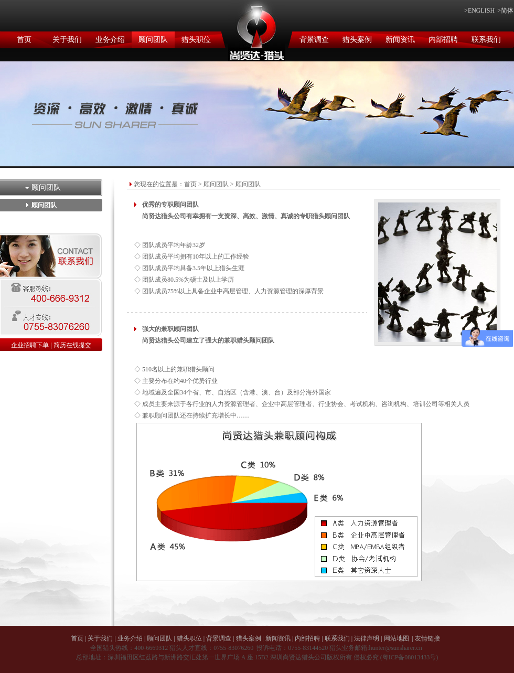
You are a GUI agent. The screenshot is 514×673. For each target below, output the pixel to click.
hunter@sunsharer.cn (395, 647)
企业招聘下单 (30, 345)
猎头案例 (357, 40)
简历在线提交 (72, 345)
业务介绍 (110, 40)
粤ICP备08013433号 (409, 657)
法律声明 (366, 638)
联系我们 (486, 40)
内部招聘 (443, 40)
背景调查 (314, 40)
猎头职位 (196, 40)
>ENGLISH (479, 10)
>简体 (505, 10)
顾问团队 (153, 40)
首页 (24, 40)
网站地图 (396, 638)
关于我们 (67, 40)
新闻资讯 (400, 40)
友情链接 (427, 638)
